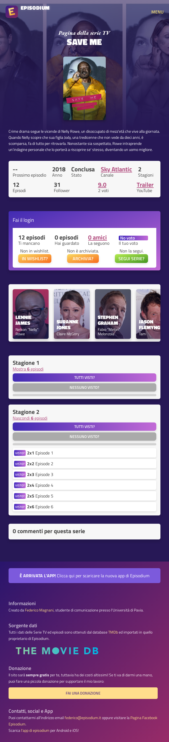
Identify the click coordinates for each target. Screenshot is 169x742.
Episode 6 (40, 506)
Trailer (145, 184)
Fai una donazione (83, 693)
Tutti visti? (84, 377)
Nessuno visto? (84, 387)
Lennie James (24, 320)
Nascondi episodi (30, 418)
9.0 (102, 184)
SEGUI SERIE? (131, 258)
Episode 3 (40, 474)
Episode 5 (40, 496)
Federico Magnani (39, 610)
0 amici (97, 237)
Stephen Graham (108, 320)
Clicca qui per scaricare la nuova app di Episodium (84, 575)
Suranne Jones (68, 325)
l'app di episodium (35, 730)
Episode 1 (40, 453)
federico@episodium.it (83, 718)
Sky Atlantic (116, 169)
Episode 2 (40, 463)
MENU (157, 12)
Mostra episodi (28, 369)
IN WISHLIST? (35, 258)
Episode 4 (40, 485)
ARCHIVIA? (83, 258)
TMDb (113, 632)
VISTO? (20, 453)
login (28, 220)
